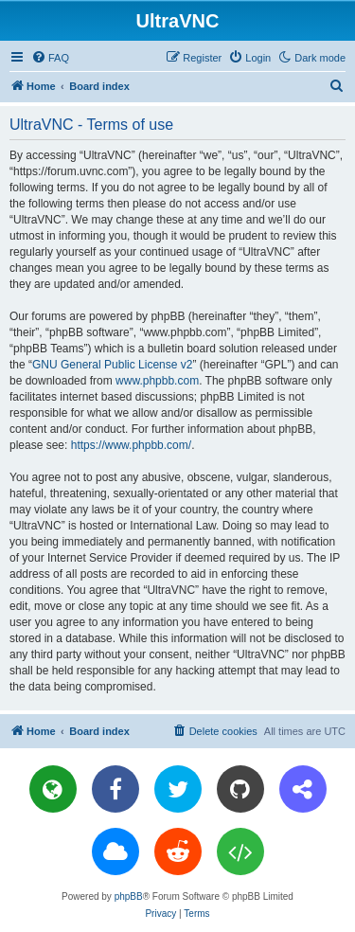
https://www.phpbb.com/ (131, 445)
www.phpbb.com (157, 380)
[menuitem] (50, 57)
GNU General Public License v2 (112, 364)
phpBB (129, 896)
